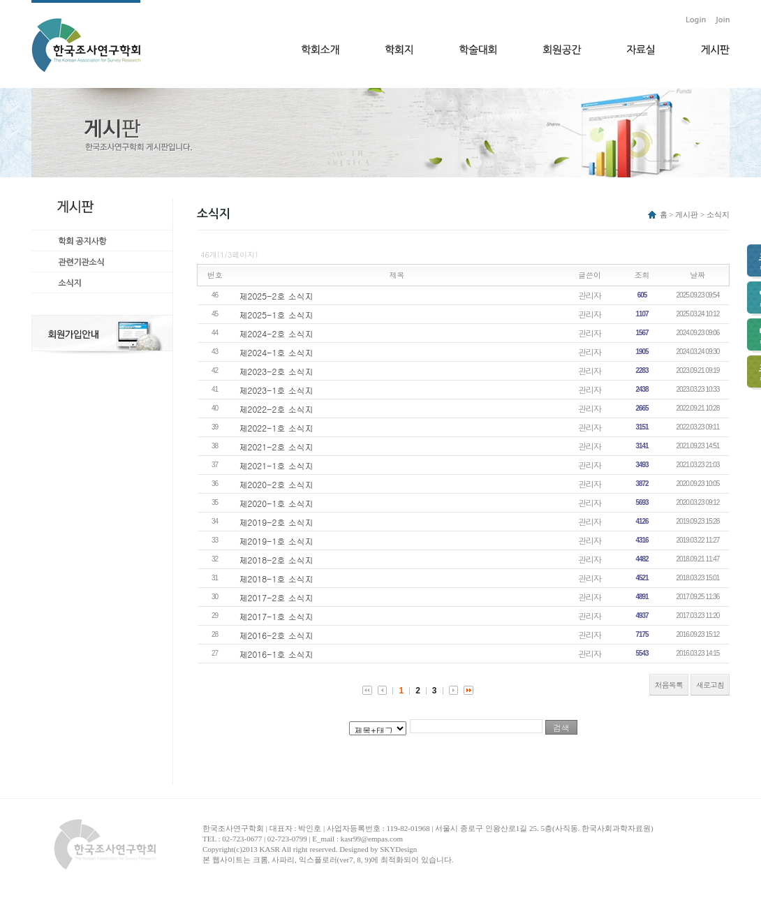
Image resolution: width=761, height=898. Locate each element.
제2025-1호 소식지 (276, 315)
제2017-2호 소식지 (276, 597)
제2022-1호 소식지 (276, 428)
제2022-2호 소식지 (276, 409)
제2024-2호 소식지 (276, 333)
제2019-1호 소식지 (276, 541)
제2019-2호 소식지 (276, 522)
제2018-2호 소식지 (276, 560)
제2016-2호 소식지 (276, 635)
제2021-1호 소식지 (276, 465)
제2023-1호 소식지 (276, 390)
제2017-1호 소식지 (276, 616)
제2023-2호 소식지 (276, 371)
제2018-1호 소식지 (276, 578)
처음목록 (669, 684)
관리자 (589, 295)
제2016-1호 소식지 (276, 654)
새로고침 (710, 684)
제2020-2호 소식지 (276, 484)
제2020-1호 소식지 (276, 503)
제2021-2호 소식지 (276, 446)
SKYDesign (398, 849)
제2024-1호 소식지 (276, 352)
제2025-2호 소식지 (276, 296)
